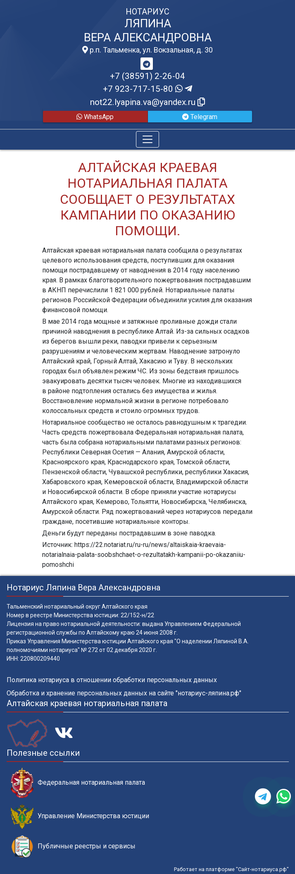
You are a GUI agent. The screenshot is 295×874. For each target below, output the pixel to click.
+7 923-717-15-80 (147, 89)
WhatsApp (95, 117)
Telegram (199, 117)
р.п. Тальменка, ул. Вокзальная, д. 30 (147, 50)
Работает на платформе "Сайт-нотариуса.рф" (231, 869)
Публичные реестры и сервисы (73, 846)
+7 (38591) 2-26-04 (147, 76)
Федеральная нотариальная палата (78, 783)
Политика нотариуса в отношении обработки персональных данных (112, 680)
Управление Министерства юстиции (80, 816)
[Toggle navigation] (147, 139)
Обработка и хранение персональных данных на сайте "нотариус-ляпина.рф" (124, 693)
